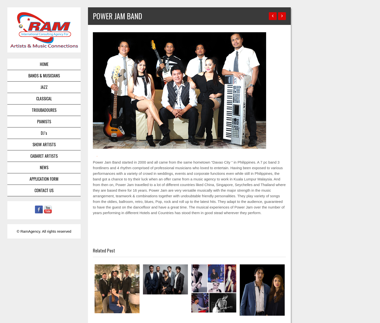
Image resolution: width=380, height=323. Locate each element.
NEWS (44, 167)
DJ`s (44, 133)
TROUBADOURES (44, 110)
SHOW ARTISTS (44, 144)
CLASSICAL (44, 99)
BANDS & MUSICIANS (44, 76)
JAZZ (44, 87)
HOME (44, 64)
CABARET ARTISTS (44, 156)
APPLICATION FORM (44, 179)
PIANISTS (44, 122)
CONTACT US (44, 190)
